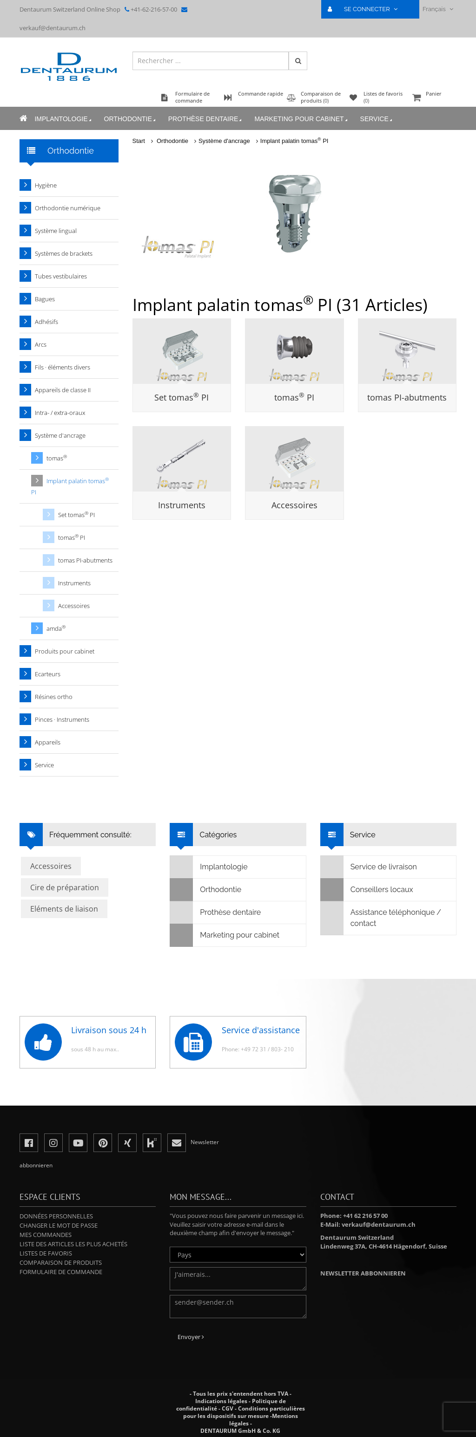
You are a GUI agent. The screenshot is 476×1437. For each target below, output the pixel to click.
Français (438, 9)
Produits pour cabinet (64, 651)
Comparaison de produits (61, 1262)
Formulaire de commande (61, 1272)
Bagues (45, 299)
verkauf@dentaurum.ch (53, 28)
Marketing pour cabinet (301, 119)
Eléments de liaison (64, 909)
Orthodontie (130, 119)
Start (138, 140)
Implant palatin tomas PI (294, 140)
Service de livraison (369, 867)
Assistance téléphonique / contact (381, 918)
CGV (227, 1408)
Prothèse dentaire (205, 119)
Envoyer (191, 1337)
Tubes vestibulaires (61, 276)
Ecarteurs (47, 674)
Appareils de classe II (63, 390)
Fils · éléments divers (62, 367)
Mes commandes (46, 1234)
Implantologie (63, 119)
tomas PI (294, 397)
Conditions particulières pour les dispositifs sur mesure (244, 1412)
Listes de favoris (46, 1253)
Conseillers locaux (367, 890)
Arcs (40, 344)
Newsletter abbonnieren (363, 1273)
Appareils (47, 742)
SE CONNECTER (366, 9)
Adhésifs (46, 321)
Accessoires (294, 505)
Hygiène (46, 185)
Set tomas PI (181, 397)
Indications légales (221, 1401)
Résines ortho (54, 697)
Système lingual (56, 231)
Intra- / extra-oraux (60, 412)
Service (376, 119)
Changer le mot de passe (59, 1225)
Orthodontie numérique (67, 208)
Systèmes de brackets (64, 253)
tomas (407, 397)
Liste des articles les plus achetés (73, 1244)
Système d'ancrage (224, 140)
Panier (433, 98)
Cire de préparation (64, 887)
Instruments (181, 505)
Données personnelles (56, 1216)
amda (56, 628)
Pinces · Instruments (62, 719)
